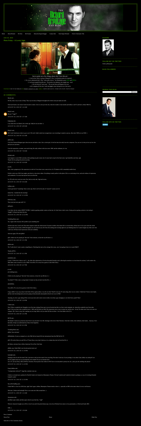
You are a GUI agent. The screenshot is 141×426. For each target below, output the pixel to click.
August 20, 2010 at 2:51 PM (17, 240)
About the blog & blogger (40, 33)
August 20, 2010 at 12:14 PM (18, 195)
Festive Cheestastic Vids (78, 33)
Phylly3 (10, 111)
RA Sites (20, 33)
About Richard (11, 33)
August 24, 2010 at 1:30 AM (17, 410)
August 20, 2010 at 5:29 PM (17, 300)
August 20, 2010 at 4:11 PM (17, 253)
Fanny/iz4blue (11, 368)
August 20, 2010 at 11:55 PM (18, 379)
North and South (48, 88)
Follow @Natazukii (107, 63)
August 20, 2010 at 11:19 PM (18, 350)
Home (3, 33)
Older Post (94, 417)
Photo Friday (70, 88)
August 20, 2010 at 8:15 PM (17, 325)
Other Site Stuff (60, 88)
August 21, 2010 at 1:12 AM (17, 393)
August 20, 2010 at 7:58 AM (17, 151)
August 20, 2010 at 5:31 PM (17, 313)
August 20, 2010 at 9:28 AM (17, 162)
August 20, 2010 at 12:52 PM (18, 214)
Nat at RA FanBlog (12, 384)
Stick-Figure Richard (64, 33)
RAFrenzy (10, 199)
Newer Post (7, 417)
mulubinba (10, 258)
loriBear (10, 186)
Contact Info (52, 33)
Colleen (10, 304)
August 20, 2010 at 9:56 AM (17, 182)
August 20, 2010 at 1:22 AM (17, 107)
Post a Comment (8, 414)
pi (8, 166)
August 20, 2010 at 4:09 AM (17, 126)
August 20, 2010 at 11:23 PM (18, 364)
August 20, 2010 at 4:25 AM (17, 135)
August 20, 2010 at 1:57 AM (17, 116)
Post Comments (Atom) (16, 420)
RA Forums (28, 33)
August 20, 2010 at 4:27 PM (17, 265)
